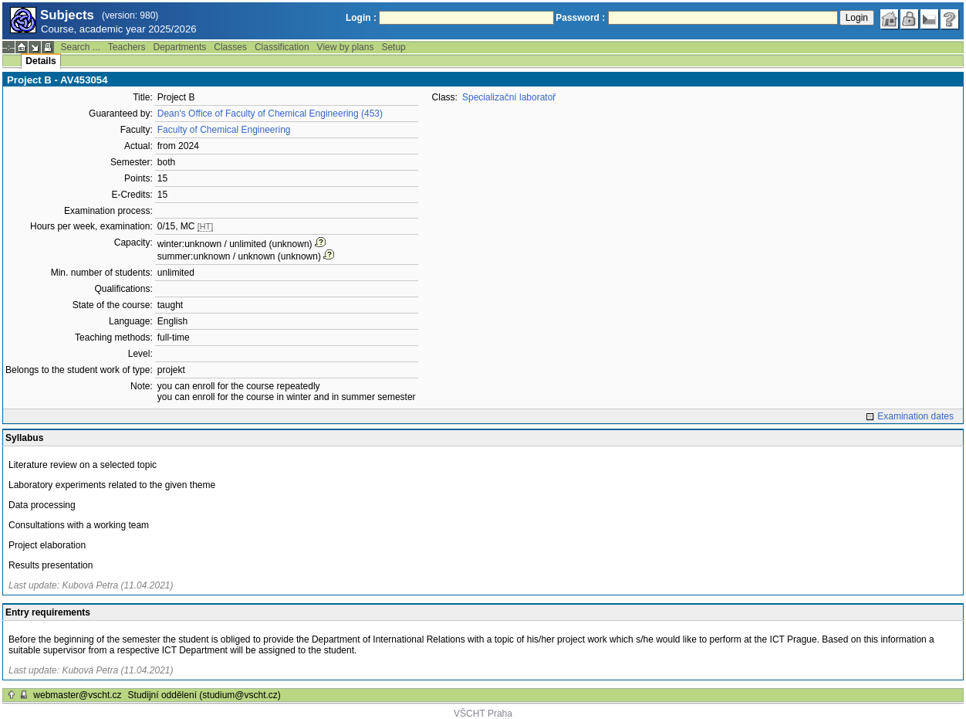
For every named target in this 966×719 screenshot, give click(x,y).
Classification (282, 47)
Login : (361, 17)
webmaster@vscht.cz (77, 695)
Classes (230, 47)
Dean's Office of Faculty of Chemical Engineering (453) (270, 113)
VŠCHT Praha (483, 713)
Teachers (127, 47)
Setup (393, 47)
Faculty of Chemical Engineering (224, 129)
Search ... (80, 47)
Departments (180, 47)
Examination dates (915, 416)
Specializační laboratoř (509, 97)
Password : (580, 17)
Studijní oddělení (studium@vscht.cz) (204, 695)
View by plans (345, 47)
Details (40, 61)
